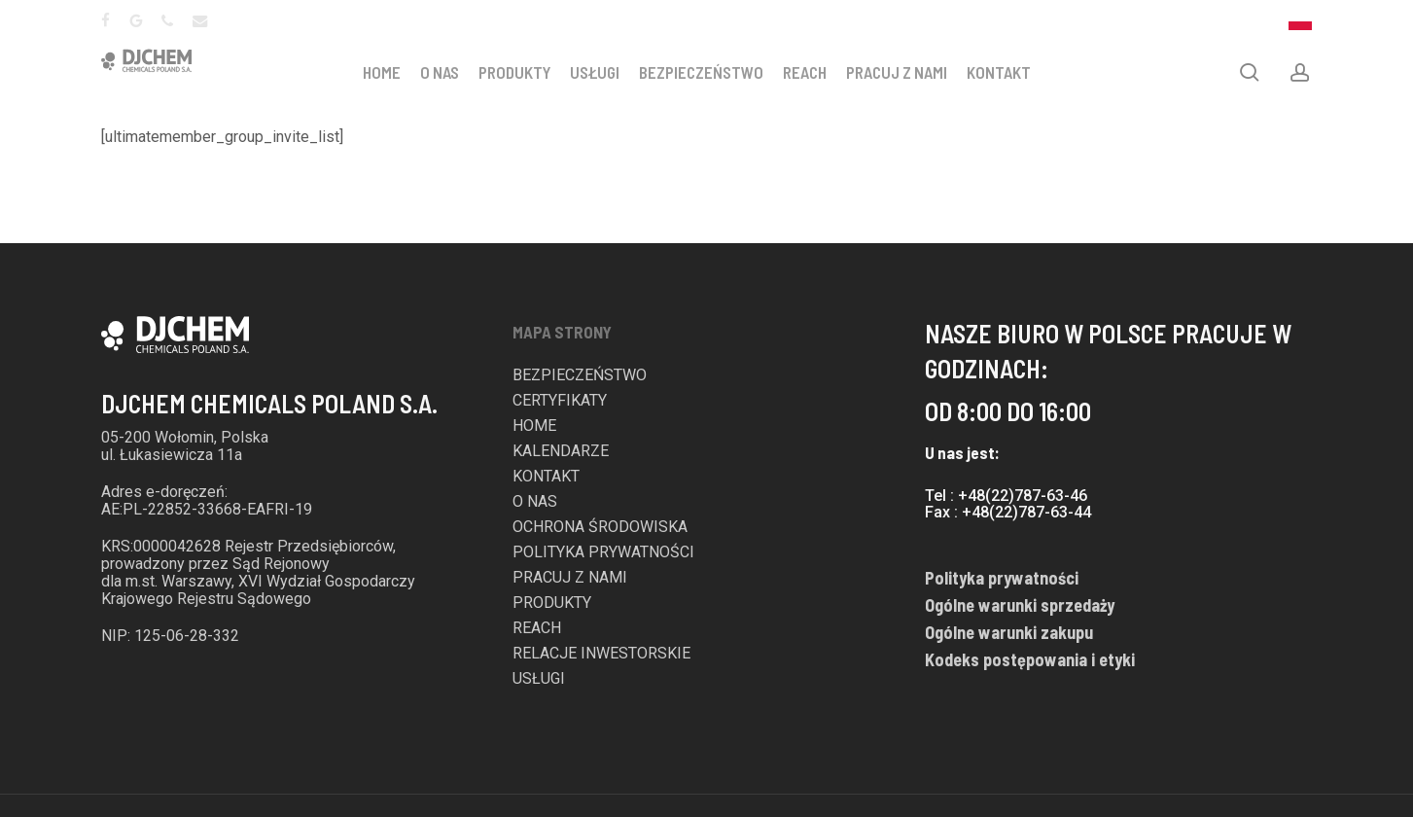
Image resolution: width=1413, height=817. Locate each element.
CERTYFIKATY (559, 400)
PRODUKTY (524, 72)
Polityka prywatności (1001, 577)
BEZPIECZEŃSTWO (711, 72)
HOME (391, 72)
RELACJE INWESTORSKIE (601, 653)
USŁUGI (604, 72)
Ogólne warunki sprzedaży (1019, 605)
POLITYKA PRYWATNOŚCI (603, 552)
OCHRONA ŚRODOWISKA (600, 527)
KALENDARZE (560, 451)
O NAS (449, 72)
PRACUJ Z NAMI (906, 72)
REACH (814, 72)
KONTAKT (1008, 72)
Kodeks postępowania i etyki (1030, 659)
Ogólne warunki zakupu (1009, 632)
